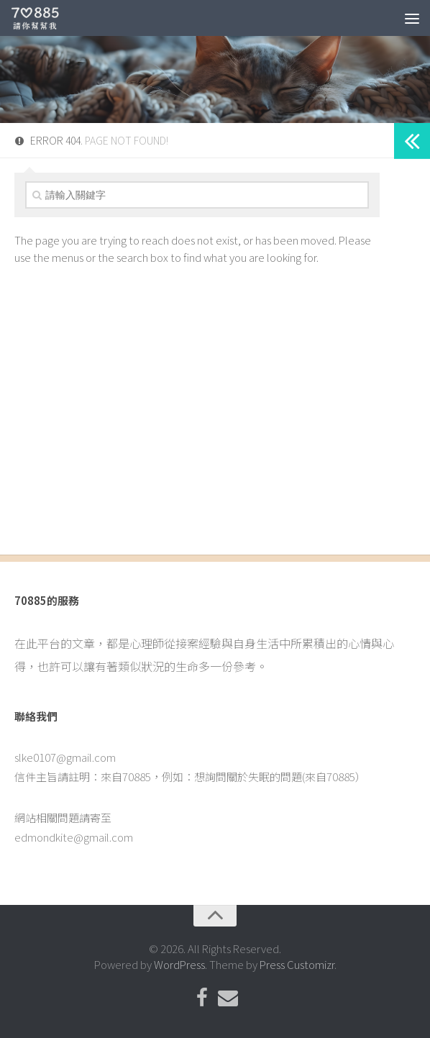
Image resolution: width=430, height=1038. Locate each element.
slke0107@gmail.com (65, 757)
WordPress (179, 964)
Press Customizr (297, 964)
